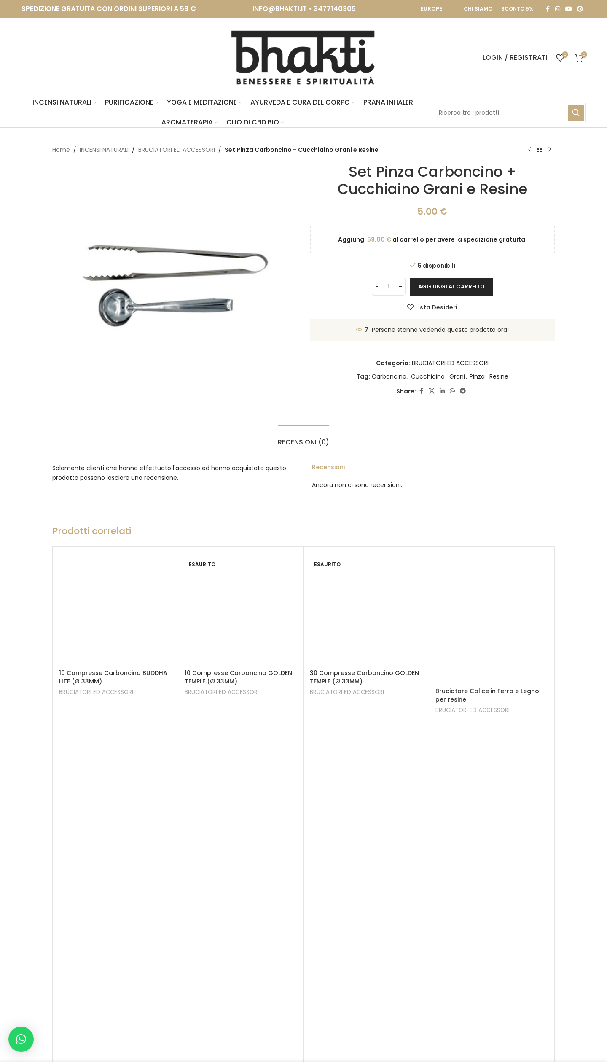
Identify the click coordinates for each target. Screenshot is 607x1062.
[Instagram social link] (558, 9)
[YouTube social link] (569, 9)
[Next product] (550, 150)
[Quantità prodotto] (388, 287)
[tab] (303, 438)
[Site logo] (303, 57)
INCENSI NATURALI (104, 149)
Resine (498, 376)
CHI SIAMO (478, 8)
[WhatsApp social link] (452, 391)
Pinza (477, 376)
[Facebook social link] (548, 9)
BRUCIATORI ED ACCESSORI (176, 149)
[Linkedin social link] (442, 391)
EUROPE (431, 9)
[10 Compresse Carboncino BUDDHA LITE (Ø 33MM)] (115, 609)
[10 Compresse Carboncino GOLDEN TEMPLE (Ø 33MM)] (241, 609)
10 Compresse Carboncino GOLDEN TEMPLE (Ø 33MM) (238, 677)
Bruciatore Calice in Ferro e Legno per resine (487, 695)
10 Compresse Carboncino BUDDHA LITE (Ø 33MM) (113, 677)
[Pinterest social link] (580, 9)
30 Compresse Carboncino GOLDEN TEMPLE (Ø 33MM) (364, 677)
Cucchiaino (428, 376)
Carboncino (389, 376)
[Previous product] (529, 150)
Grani (457, 376)
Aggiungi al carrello (451, 286)
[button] (21, 1039)
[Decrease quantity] (377, 287)
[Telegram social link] (462, 391)
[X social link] (431, 391)
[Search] (509, 112)
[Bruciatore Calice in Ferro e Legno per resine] (491, 618)
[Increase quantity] (400, 287)
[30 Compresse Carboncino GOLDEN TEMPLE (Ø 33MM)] (366, 609)
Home (61, 149)
